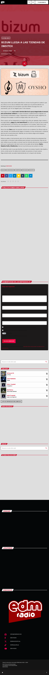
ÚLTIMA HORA (5, 38)
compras (17, 170)
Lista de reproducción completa (11, 401)
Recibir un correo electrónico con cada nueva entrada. (15, 330)
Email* (3, 312)
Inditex (32, 170)
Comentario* (4, 294)
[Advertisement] (24, 21)
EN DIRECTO (42, 2)
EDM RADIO (9, 166)
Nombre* (4, 304)
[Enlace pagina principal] (3, 2)
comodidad (10, 170)
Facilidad (25, 170)
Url (2, 319)
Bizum (3, 170)
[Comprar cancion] (46, 373)
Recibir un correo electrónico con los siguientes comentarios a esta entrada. (20, 327)
